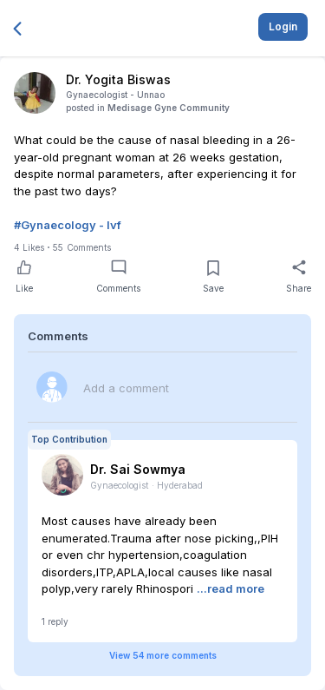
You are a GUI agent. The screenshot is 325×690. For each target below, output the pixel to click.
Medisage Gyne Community (168, 107)
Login (283, 26)
